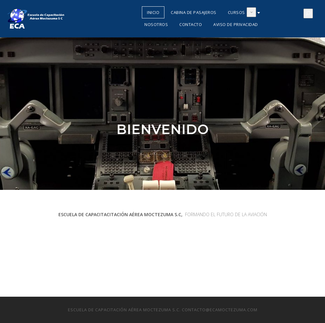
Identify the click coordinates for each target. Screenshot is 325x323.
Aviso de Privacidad (235, 24)
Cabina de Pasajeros (193, 12)
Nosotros (156, 24)
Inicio (153, 12)
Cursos (236, 12)
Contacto (190, 24)
